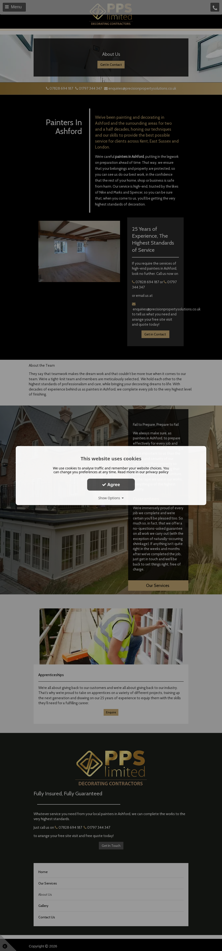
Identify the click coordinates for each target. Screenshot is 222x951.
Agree (111, 484)
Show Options (111, 497)
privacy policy (157, 471)
